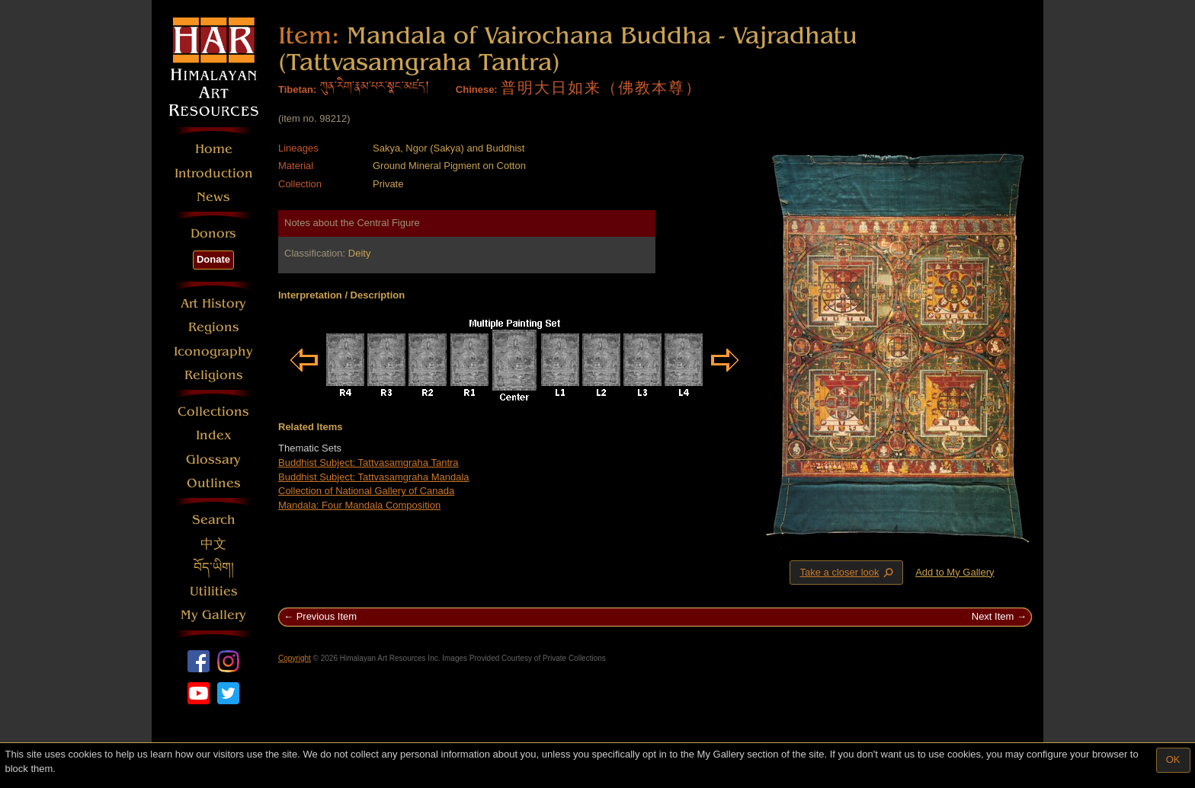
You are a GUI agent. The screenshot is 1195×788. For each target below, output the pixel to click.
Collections (213, 411)
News (213, 197)
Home (213, 149)
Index (214, 435)
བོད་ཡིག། (214, 567)
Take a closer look (847, 572)
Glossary (213, 459)
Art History (213, 303)
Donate (213, 259)
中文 (213, 544)
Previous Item (326, 616)
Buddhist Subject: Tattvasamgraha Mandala (373, 477)
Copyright (294, 658)
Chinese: (477, 89)
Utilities (214, 591)
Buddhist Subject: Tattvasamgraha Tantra (368, 462)
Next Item (993, 616)
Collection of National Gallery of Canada (366, 490)
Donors (213, 233)
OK (1173, 759)
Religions (213, 375)
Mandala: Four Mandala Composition (359, 505)
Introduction (214, 173)
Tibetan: (297, 89)
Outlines (214, 483)
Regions (213, 327)
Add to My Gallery (954, 572)
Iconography (213, 351)
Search (213, 519)
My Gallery (213, 615)
